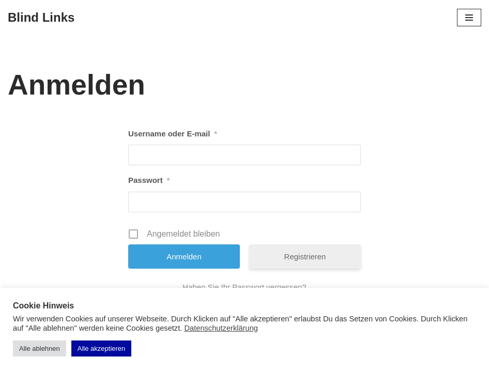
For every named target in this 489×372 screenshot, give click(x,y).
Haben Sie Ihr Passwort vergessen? (244, 287)
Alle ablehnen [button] (39, 348)
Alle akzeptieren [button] (102, 348)
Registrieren (305, 256)
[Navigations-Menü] (469, 17)
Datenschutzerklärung (221, 328)
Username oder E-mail (172, 134)
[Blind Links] (41, 17)
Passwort (149, 180)
